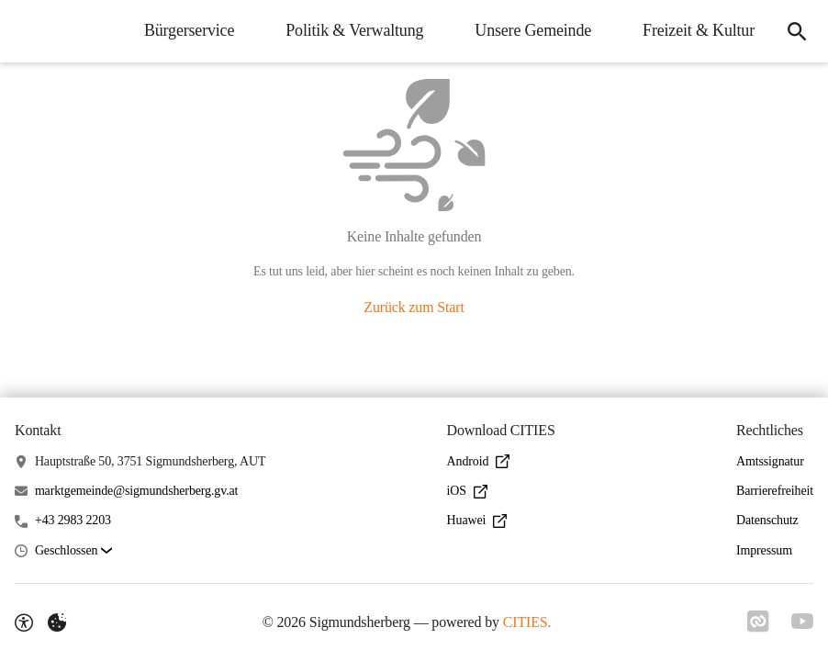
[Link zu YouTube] (802, 621)
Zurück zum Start (414, 307)
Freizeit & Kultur (699, 30)
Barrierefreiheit (774, 491)
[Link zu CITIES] (758, 622)
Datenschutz (767, 520)
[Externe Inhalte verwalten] (56, 622)
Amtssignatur (770, 461)
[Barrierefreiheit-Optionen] (23, 622)
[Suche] (797, 31)
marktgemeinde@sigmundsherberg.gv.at (136, 491)
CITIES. (527, 622)
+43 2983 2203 (73, 520)
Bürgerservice (189, 30)
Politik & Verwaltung (354, 30)
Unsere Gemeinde (533, 30)
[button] (73, 551)
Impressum (764, 550)
